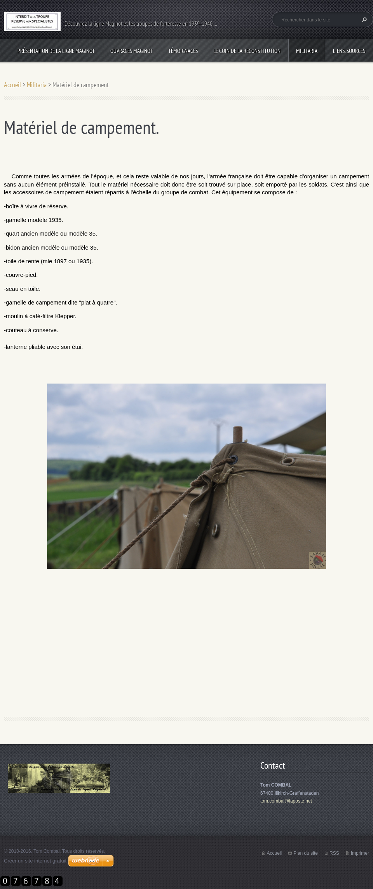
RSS (334, 853)
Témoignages (183, 51)
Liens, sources (349, 51)
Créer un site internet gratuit (35, 861)
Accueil (12, 84)
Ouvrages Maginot (131, 51)
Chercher (363, 19)
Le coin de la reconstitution (247, 51)
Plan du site (305, 853)
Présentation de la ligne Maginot (56, 51)
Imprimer (360, 853)
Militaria (306, 51)
